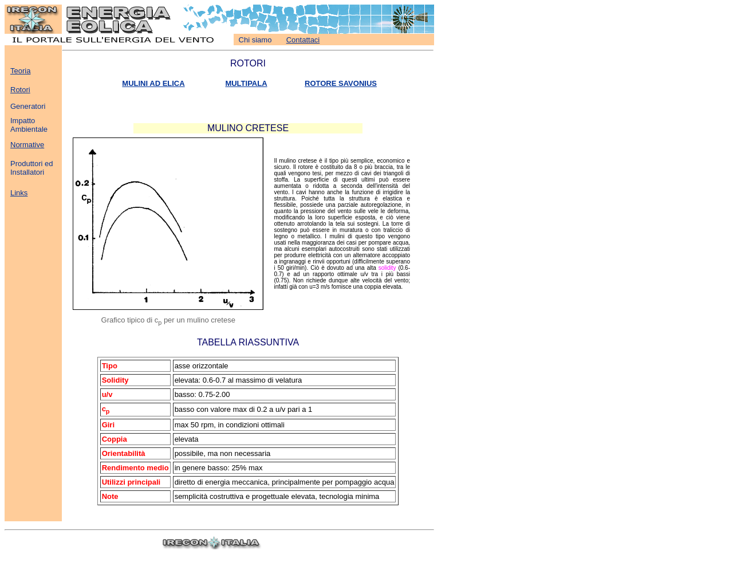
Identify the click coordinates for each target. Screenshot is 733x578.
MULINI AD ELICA (153, 83)
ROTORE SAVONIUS (341, 83)
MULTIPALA (246, 83)
